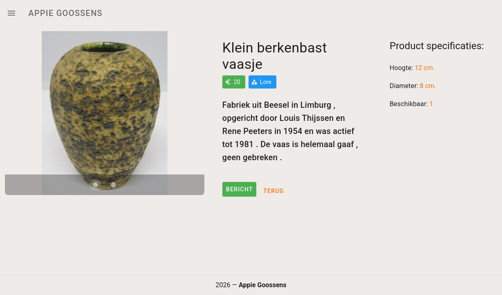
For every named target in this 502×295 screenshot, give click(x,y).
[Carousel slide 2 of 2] (113, 185)
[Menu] (11, 13)
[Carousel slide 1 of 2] (95, 185)
